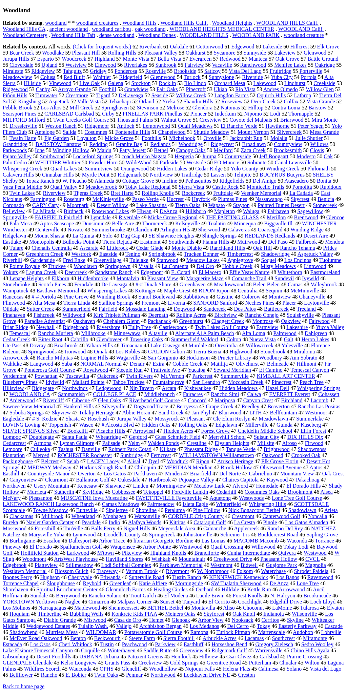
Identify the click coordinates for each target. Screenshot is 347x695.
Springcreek (162, 534)
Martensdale (271, 632)
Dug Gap (130, 236)
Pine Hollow (206, 510)
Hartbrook (159, 480)
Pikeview (132, 553)
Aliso (229, 608)
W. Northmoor (213, 571)
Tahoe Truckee (128, 382)
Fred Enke (74, 260)
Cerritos (270, 620)
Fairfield (108, 309)
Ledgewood (109, 388)
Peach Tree (312, 382)
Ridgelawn (14, 236)
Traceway (107, 571)
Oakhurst (196, 53)
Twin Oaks (106, 675)
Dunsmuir (93, 223)
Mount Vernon (253, 132)
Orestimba (226, 345)
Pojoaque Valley (196, 480)
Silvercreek (289, 132)
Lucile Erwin (210, 595)
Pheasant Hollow (278, 559)
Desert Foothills (53, 656)
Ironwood (75, 351)
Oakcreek (107, 376)
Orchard (204, 589)
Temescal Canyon (309, 370)
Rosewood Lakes (110, 211)
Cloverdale (21, 65)
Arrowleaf (144, 431)
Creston (246, 675)
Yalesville (292, 345)
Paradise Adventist (44, 321)
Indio (114, 522)
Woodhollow (163, 669)
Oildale (11, 309)
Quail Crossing (226, 547)
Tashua (65, 449)
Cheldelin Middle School (265, 431)
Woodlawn (85, 266)
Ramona (199, 632)
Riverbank (150, 46)
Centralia (248, 290)
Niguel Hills (136, 528)
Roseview (232, 101)
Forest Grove (215, 431)
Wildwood (74, 315)
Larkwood (78, 553)
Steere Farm (142, 638)
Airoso (289, 443)
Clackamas (21, 516)
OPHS (107, 669)
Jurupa (209, 156)
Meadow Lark (209, 486)
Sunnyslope (221, 77)
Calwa (254, 394)
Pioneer (198, 114)
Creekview (150, 663)
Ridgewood (15, 89)
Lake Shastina (151, 205)
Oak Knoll (243, 614)
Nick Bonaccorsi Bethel (254, 510)
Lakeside (272, 46)
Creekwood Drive (232, 559)
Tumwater (46, 95)
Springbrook (162, 254)
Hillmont (307, 364)
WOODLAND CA (29, 394)
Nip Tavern (141, 388)
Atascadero (296, 181)
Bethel (161, 150)
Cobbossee (123, 492)
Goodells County (122, 534)
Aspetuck (59, 101)
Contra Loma (285, 107)
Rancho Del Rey (285, 528)
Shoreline (146, 510)
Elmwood (105, 65)
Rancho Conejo (262, 315)
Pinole (270, 522)
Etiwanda (110, 577)
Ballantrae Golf (92, 480)
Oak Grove (287, 59)
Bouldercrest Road (278, 534)
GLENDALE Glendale (28, 663)
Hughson (50, 577)
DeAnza (168, 211)
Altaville (157, 333)
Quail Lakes (63, 168)
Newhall (45, 327)
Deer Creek (263, 101)
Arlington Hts (175, 229)
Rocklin (167, 83)
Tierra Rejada (117, 242)
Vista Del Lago (245, 71)
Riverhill (12, 260)
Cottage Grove (138, 181)
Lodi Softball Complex (126, 565)
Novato (75, 229)
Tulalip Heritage (97, 412)
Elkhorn (60, 278)
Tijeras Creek (88, 193)
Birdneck (74, 211)
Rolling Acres (191, 315)
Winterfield (228, 504)
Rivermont (177, 571)
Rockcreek (193, 193)
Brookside (185, 71)
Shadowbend (23, 632)
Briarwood (291, 120)
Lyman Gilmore (77, 443)
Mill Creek (81, 107)
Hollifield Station (40, 553)
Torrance (324, 541)
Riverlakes (135, 65)
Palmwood (285, 333)
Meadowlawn (273, 419)
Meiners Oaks (180, 614)
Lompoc (12, 437)
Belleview (14, 211)
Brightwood (276, 449)
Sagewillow (310, 211)
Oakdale (179, 46)
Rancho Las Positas (319, 406)
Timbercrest (240, 254)
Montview (280, 297)
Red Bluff (74, 77)
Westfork (81, 254)
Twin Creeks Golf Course (81, 120)
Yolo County (244, 168)
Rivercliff (53, 400)
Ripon (202, 461)
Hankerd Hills (78, 406)
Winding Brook (113, 297)
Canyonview (23, 480)
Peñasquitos (198, 181)
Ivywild (310, 278)
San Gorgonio (163, 358)
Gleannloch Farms (126, 589)
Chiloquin (145, 467)
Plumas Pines (232, 199)
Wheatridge (108, 437)
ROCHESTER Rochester (85, 455)
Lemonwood (156, 126)
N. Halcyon (282, 595)
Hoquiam (19, 614)
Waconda (297, 541)
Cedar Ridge (208, 168)
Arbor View (211, 620)
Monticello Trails (265, 187)
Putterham (260, 663)
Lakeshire (297, 327)
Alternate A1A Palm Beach (204, 333)
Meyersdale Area (176, 528)
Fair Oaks (167, 89)
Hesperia (184, 156)
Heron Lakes (315, 339)
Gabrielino (260, 473)
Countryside (238, 156)
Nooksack (242, 620)
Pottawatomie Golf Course (153, 632)
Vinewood (60, 83)
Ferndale (83, 284)
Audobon (303, 632)
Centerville (47, 229)
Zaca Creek (253, 150)
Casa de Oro (127, 620)
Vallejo (123, 626)
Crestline (197, 443)
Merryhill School (227, 437)
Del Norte (230, 473)
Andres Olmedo (280, 89)
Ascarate (89, 248)
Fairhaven (278, 211)
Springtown (117, 266)
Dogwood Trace (151, 406)
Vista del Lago (325, 669)
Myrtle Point (95, 175)
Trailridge (191, 175)
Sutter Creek (40, 309)
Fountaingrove (168, 382)
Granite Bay (129, 144)
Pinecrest (282, 382)
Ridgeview (43, 71)
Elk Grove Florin (279, 461)
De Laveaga (114, 284)
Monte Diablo (186, 248)
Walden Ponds (163, 443)
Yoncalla (317, 516)
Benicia (326, 199)
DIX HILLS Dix (305, 437)
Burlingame (22, 541)
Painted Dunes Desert (281, 205)
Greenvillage (108, 260)
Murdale (197, 345)
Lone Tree (308, 583)
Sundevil (284, 278)
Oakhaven (84, 321)
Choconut (253, 608)
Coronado (13, 205)
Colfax (291, 101)
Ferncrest (161, 455)
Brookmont (300, 492)
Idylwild (55, 382)
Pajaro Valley (17, 156)
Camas (295, 284)
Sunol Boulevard (156, 297)
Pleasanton (40, 498)
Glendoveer (109, 339)
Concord (197, 400)
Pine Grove (76, 297)
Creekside (324, 83)
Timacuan (131, 345)
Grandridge (15, 144)
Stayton (241, 205)
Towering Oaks (146, 339)
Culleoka (40, 449)
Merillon (276, 217)
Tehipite (242, 175)
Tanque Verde (241, 449)
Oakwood (272, 455)
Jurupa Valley (131, 419)
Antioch (126, 126)
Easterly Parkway (298, 626)
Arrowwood (292, 589)
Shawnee (115, 486)
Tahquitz (72, 71)
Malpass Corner (134, 602)
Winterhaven (122, 650)
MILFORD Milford (24, 120)
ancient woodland (68, 29)
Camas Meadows (120, 504)
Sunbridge (131, 455)
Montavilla (203, 608)
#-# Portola (44, 297)
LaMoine (282, 608)
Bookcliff (77, 431)
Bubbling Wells (86, 614)
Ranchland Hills (227, 248)
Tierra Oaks (187, 205)
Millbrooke (93, 333)
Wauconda (80, 669)
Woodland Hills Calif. (184, 23)
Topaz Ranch (40, 181)
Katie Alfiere (153, 583)
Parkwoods (15, 150)
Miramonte (315, 638)
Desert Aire (315, 236)
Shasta (72, 419)
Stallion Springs (116, 303)
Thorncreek (154, 223)
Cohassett (328, 394)
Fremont (150, 303)
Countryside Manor (48, 473)
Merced (41, 455)
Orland (146, 101)
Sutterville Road (146, 577)
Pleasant (196, 419)
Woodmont (34, 559)
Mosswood (14, 528)
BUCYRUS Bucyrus (282, 175)
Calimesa (268, 669)
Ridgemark (130, 175)
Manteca (258, 59)
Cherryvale (80, 577)
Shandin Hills (198, 101)
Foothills (151, 138)
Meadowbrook (101, 187)
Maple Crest (177, 290)
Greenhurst (191, 321)
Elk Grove (328, 46)
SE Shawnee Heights (171, 236)
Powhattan (46, 376)
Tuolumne (330, 260)
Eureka (10, 522)
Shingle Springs (219, 236)
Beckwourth (107, 638)
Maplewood (87, 608)
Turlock (192, 77)
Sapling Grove (322, 534)
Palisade (111, 443)
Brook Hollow (236, 467)
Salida (69, 132)
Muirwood (248, 242)
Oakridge (325, 65)
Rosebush (98, 419)
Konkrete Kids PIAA (134, 614)
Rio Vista (245, 89)
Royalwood (95, 370)
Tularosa (309, 608)
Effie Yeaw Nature (249, 272)
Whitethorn (290, 272)
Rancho (49, 675)
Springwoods (42, 351)
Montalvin (128, 278)
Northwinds (75, 388)
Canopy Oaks (191, 150)
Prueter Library (234, 358)
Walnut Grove (176, 120)
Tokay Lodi (295, 547)
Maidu (104, 150)
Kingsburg (29, 101)
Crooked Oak (306, 455)
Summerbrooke (108, 229)
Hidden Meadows (238, 388)
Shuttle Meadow (211, 132)
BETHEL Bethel (165, 608)
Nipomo (253, 114)
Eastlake (12, 242)
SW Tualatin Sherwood (236, 583)
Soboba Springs (26, 412)
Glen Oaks (109, 400)
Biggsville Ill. (279, 223)
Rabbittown (195, 297)
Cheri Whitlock (75, 644)
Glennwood (163, 77)
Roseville (155, 71)
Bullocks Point (78, 242)
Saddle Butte (157, 650)
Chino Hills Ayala (310, 650)
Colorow (251, 297)
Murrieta (36, 492)
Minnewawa (127, 333)
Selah (73, 461)
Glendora (202, 107)
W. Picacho (74, 181)
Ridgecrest (222, 144)
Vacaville (222, 65)
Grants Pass (117, 663)
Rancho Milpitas (55, 358)
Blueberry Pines (20, 382)
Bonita (324, 181)
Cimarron (98, 602)
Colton (233, 339)
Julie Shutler (309, 138)
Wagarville (128, 358)
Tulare (16, 248)
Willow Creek (191, 95)
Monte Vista (136, 59)
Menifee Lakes (290, 65)
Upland (49, 65)
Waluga (251, 211)
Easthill (11, 473)
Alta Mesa (44, 303)
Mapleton (224, 211)
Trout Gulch (142, 595)
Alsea (326, 492)
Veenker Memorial (261, 193)
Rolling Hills (122, 53)
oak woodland (150, 29)
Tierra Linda (76, 303)
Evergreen (200, 59)
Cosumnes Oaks (262, 492)
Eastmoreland (325, 272)
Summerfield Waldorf (194, 339)
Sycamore (225, 53)
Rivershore (108, 327)
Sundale (39, 595)
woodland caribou (111, 29)
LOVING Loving (22, 425)
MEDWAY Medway (49, 467)
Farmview (267, 327)
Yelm (134, 443)
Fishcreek (44, 315)
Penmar (134, 675)
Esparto (45, 59)
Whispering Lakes (107, 290)
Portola (309, 77)
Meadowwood (229, 284)
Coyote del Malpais (251, 120)
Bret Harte (122, 193)
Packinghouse (18, 461)
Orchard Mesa (230, 83)
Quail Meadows (195, 126)
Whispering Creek (22, 168)
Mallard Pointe (88, 382)
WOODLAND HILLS (204, 35)
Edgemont (152, 272)
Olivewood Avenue (281, 467)
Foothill (107, 89)
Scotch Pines (52, 284)
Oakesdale (129, 480)
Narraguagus (52, 608)
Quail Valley (63, 187)
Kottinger (145, 290)
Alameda (104, 181)
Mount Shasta (49, 236)
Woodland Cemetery (25, 35)
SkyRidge (93, 492)
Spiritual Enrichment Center (67, 589)
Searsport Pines (19, 114)
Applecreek (246, 528)
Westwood (315, 553)
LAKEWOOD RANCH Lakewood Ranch (48, 504)
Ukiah (220, 89)
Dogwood (184, 309)
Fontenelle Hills (132, 132)
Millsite (265, 443)
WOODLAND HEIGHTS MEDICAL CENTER (221, 29)
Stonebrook (272, 351)
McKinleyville (108, 199)
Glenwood (315, 53)
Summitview (99, 168)
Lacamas (254, 638)
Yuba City (281, 77)
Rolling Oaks (193, 425)
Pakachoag (307, 480)
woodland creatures (97, 23)
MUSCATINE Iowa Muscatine (94, 498)
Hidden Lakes (172, 168)
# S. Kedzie (44, 419)
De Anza (279, 583)
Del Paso (278, 242)
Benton (78, 638)
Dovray (38, 345)
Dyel (153, 461)
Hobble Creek (237, 266)
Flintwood (14, 303)
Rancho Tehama (297, 248)
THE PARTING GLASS (232, 217)
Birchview (225, 315)
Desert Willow (112, 205)
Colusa (47, 77)
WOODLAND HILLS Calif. (287, 23)
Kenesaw (87, 486)
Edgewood (242, 46)
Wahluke (12, 364)
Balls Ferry (103, 528)
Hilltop (255, 107)
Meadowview (17, 77)
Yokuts (10, 272)
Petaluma (175, 510)
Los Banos (287, 577)
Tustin (107, 644)
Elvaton (335, 608)
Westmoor (316, 412)
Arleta (331, 510)
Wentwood (190, 547)
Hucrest (175, 199)
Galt (288, 339)
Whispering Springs (319, 388)
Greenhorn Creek (44, 254)
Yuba (66, 364)
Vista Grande (321, 101)
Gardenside (42, 260)
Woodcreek (74, 59)
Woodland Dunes (157, 35)
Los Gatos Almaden (306, 522)
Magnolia (315, 565)
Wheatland (83, 516)
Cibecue (81, 400)
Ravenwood (320, 577)
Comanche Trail (249, 278)
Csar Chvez (238, 656)
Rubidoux (331, 187)
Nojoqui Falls (200, 669)
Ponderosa (126, 71)
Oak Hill (262, 248)
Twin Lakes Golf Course (221, 327)
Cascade (334, 626)
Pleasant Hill (86, 53)
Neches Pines (259, 303)
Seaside (159, 95)
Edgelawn (226, 425)
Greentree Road (224, 663)
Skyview (61, 412)
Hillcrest (299, 46)
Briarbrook (66, 345)
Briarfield (200, 473)
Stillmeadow (79, 565)
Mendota (334, 242)
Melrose (175, 107)
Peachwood (134, 644)
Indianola (273, 614)
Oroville (212, 138)
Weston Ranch (60, 126)
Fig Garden (56, 138)
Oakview (291, 321)
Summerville (235, 376)
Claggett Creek (227, 321)
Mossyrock (167, 419)
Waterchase (273, 571)
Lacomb (319, 400)
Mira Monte (324, 120)
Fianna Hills (215, 242)
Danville (90, 449)
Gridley (98, 71)
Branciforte (207, 553)
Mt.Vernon (172, 376)
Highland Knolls (168, 553)
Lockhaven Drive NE (207, 675)
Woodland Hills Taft (73, 35)
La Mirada (44, 211)
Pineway (12, 547)
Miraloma (304, 351)
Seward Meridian (232, 370)
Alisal (133, 461)
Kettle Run (259, 589)
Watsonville (147, 516)
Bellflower (21, 675)
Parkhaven (145, 473)
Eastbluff (193, 644)
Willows (319, 144)
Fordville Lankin (189, 492)
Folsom (245, 571)
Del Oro (205, 266)
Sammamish (71, 394)
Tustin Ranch (186, 577)
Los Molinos (16, 608)
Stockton (141, 83)
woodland (55, 23)
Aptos (315, 467)
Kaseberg (311, 425)
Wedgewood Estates (48, 626)
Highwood (240, 351)
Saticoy (212, 71)
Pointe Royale (24, 266)
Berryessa (187, 406)
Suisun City (266, 437)
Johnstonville (197, 534)
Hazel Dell (277, 388)
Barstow (317, 107)
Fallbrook (306, 242)
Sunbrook (165, 65)
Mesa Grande (324, 132)
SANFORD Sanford (215, 303)
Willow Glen (319, 89)
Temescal (19, 333)
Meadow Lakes (203, 260)
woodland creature (304, 35)
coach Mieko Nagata (144, 156)
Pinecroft (196, 89)
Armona (43, 443)
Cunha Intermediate (248, 553)
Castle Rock (225, 187)
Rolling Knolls (158, 193)
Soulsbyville (300, 315)
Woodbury (270, 358)
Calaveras (239, 229)
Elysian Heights (232, 443)
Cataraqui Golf (209, 522)
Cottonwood (209, 46)
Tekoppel (153, 492)
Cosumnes (95, 132)
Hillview (208, 656)
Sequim (274, 290)
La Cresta (244, 522)
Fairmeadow (161, 504)
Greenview (191, 650)
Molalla (278, 138)
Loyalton (87, 138)
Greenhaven (193, 284)
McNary (12, 498)
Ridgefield (130, 77)
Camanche (214, 528)
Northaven (14, 486)
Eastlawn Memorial (58, 290)
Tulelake (138, 260)
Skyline (295, 620)
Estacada (12, 644)
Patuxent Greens (145, 656)
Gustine (225, 297)
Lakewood (265, 83)
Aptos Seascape (57, 223)
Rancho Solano (104, 595)
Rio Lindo (195, 83)
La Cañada (301, 193)
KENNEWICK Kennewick (238, 577)
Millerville (256, 425)
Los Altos (51, 107)
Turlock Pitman (233, 632)
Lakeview (284, 53)
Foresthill (45, 528)
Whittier (102, 77)
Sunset (167, 602)
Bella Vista (169, 59)
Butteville (87, 510)
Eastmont (150, 242)
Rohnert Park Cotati (129, 449)
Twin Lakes (22, 193)
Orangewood (135, 168)
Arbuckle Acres (220, 638)
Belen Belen (266, 284)
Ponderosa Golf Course (49, 370)
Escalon (52, 541)
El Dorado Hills (303, 486)
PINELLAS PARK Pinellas (152, 114)
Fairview (194, 65)
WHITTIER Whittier (57, 162)
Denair (137, 364)
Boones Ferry (17, 577)
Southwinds (182, 242)
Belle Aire (123, 223)
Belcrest (50, 461)
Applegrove (240, 260)
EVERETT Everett (289, 394)
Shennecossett (123, 608)
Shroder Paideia (311, 571)
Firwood (314, 443)
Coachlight (250, 602)
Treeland (306, 309)
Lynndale (100, 217)
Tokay (263, 626)
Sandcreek (214, 309)
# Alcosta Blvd (118, 425)
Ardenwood (22, 400)
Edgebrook (14, 565)
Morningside (189, 583)
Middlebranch (159, 394)
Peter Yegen (310, 126)
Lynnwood (84, 534)
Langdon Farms (232, 95)
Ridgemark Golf (229, 650)
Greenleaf (120, 583)
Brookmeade (317, 595)
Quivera (287, 553)
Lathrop (302, 95)
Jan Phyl (201, 412)
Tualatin (217, 223)
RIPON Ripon (214, 290)
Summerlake (310, 419)
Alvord (240, 486)
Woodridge (191, 144)
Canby (43, 89)
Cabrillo (79, 339)
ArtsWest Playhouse (76, 559)
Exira (158, 364)
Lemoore (12, 449)
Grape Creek (219, 406)
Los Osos (40, 644)
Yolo (107, 236)
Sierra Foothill (179, 638)
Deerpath (158, 315)
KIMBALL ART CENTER (286, 376)
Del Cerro (238, 626)
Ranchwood (253, 65)
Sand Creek (171, 412)
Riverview (54, 193)
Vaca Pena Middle (22, 187)
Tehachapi (120, 101)
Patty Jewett (132, 150)
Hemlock (181, 656)
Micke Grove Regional (173, 217)
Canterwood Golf (282, 516)
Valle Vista (89, 101)
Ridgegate (43, 388)
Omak (100, 351)
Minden (173, 473)
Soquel (268, 260)
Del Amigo (264, 181)
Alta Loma (253, 333)
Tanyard (191, 602)
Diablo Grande (60, 620)
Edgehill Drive (286, 602)
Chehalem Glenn (121, 321)
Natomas (230, 107)
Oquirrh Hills (271, 95)
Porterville (310, 71)
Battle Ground (322, 59)
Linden (140, 486)
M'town (105, 553)
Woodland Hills (139, 23)
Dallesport (79, 541)
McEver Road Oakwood (35, 638)
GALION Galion (166, 351)
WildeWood (138, 162)
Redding (98, 144)
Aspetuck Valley (315, 254)
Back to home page (23, 686)
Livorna (176, 303)
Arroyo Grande (74, 89)
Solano (294, 669)
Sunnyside (254, 53)
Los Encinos (297, 260)
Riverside (252, 77)
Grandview (136, 89)
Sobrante (257, 162)
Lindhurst (294, 83)
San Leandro (206, 382)
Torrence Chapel (21, 583)
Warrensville (268, 650)
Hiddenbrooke (92, 278)
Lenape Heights (26, 278)
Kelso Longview (79, 663)
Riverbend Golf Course (154, 400)
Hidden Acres (178, 431)
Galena (115, 83)
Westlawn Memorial (25, 571)
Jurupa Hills (16, 59)
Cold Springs (184, 663)
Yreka (168, 101)
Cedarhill (226, 492)
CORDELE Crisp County (196, 516)
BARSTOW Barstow (58, 144)
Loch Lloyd (322, 602)
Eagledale (13, 419)
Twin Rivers (139, 376)
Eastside (108, 254)
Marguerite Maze (204, 278)
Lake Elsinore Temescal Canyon (38, 650)
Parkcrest (202, 376)
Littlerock (117, 248)
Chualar (288, 663)
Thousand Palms (135, 120)
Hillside (32, 83)
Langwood (41, 364)
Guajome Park (281, 565)
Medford (223, 150)
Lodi (275, 114)
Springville (15, 217)
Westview (76, 65)
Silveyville (113, 406)
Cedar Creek (16, 339)
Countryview (288, 144)
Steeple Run (129, 370)
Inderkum (225, 114)
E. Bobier (75, 675)
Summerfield (76, 309)
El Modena (176, 595)
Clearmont (56, 480)
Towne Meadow (50, 510)
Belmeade (278, 364)
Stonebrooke (16, 284)
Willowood (263, 547)
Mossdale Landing (145, 309)
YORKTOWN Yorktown (30, 602)
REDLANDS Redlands (270, 236)
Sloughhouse (61, 583)
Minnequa (245, 223)
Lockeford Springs (93, 156)
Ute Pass (12, 345)
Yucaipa (197, 370)
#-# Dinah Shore (153, 284)
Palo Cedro (15, 162)
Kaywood (277, 480)
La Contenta (175, 266)
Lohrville (331, 632)
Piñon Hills (15, 95)
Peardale (91, 522)
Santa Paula (74, 437)
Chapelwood (172, 132)
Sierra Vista (191, 187)
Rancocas (13, 297)
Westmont (221, 565)
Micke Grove (119, 138)
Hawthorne (277, 126)
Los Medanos (204, 626)
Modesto (306, 156)
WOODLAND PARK (255, 35)
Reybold (92, 583)
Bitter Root (50, 339)
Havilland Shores (124, 559)
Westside (196, 162)
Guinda (284, 425)
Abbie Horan (136, 412)
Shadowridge (275, 254)
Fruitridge (280, 71)
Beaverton (278, 406)
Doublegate (41, 437)
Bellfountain (283, 412)
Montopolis (41, 242)
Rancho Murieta (55, 333)
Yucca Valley (330, 327)
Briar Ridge (15, 327)
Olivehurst (247, 364)
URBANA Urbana (99, 656)
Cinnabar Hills (58, 175)
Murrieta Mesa (62, 632)
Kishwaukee (197, 388)
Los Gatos (115, 473)
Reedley (250, 406)
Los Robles (127, 351)
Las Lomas (213, 541)
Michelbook (182, 138)
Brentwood (306, 217)
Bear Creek (21, 53)
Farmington (43, 199)
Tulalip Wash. (93, 626)
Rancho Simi (225, 394)
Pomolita (302, 187)
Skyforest (214, 614)
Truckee (57, 266)
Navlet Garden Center (50, 522)
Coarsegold (270, 229)
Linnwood (315, 266)
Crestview (211, 120)
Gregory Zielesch (274, 644)
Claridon (142, 229)
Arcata (169, 388)
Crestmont (243, 516)
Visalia (146, 266)
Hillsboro (195, 211)
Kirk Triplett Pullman (116, 315)
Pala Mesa (20, 223)
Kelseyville (187, 223)
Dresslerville (23, 126)
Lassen (218, 175)
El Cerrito (219, 602)
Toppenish (59, 425)
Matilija (219, 364)
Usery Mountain (51, 486)
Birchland (291, 400)
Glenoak (181, 620)
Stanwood (167, 260)
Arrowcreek (15, 358)
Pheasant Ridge (201, 449)
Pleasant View (162, 278)
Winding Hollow (71, 150)
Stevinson (147, 107)
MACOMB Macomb (256, 541)
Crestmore (76, 95)
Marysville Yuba (46, 534)
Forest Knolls (247, 595)
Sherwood (209, 229)
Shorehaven (15, 589)
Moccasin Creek (245, 382)
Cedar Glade (149, 248)
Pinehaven (14, 315)
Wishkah (160, 559)
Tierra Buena (207, 351)
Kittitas (177, 522)
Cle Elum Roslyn (231, 419)
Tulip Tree (139, 327)
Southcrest (283, 638)
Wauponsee (122, 547)
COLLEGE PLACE (114, 394)
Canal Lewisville (293, 162)
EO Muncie (226, 162)
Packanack (159, 321)
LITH (255, 412)
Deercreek (76, 272)
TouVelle (73, 528)
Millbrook (52, 516)
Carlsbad (269, 656)
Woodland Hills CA (24, 29)
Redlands (160, 144)
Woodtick (177, 461)
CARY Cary (45, 205)
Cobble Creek (187, 364)
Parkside (169, 162)
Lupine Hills (94, 358)
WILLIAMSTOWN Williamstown (216, 455)
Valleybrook (323, 284)
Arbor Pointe (157, 547)
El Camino (271, 370)
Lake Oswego (165, 345)
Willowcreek (259, 345)
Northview (161, 175)
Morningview (171, 486)
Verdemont (14, 376)
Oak (328, 156)
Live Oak (89, 83)
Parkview (165, 644)
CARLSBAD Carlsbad (69, 114)
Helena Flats (236, 669)
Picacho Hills (110, 431)
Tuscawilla (77, 376)
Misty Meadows (278, 266)
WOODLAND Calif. (301, 29)
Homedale (267, 486)
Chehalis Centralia (52, 248)
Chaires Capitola (240, 480)
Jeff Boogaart (273, 156)
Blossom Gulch (71, 571)
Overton (87, 473)
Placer (289, 303)
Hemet (156, 620)
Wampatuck (15, 290)
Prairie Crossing (304, 656)
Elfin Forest (313, 431)
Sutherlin (64, 492)
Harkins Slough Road (103, 467)
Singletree (117, 510)
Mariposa (225, 400)
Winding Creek (282, 168)
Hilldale (230, 589)
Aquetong (220, 498)
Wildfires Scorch (42, 669)
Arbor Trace (112, 541)
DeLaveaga (131, 95)
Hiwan (144, 211)
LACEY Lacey (103, 461)
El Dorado (40, 547)
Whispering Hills (267, 504)
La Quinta (83, 236)
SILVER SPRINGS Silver (31, 431)
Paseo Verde (145, 199)
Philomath (318, 168)
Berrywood (68, 595)
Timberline (50, 614)
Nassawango (269, 199)
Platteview (46, 565)
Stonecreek (325, 205)
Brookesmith (288, 150)
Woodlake (53, 53)
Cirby (108, 114)
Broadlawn (254, 144)
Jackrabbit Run (246, 138)
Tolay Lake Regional (148, 187)
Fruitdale (223, 193)
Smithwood (52, 156)
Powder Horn (103, 162)
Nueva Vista (262, 339)
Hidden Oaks (156, 425)
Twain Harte (22, 138)
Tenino (132, 254)
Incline (169, 181)
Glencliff (131, 669)
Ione (39, 150)
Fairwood (319, 321)
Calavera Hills (18, 175)
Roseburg (74, 199)
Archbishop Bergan (160, 626)
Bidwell (249, 565)
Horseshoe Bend (229, 644)
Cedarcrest (14, 443)
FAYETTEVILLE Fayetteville (169, 498)
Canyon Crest (258, 400)
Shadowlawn (302, 510)
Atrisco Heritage (235, 461)
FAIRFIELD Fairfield (58, 217)
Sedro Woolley (317, 644)
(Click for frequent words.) (102, 46)
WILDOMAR (101, 632)
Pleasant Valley (161, 53)
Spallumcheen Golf (81, 547)
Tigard (103, 95)
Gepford (138, 437)
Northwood (163, 675)
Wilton (312, 663)
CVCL (312, 559)
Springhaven (115, 107)
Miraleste (13, 71)
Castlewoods (173, 327)
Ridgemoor (97, 126)
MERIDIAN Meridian (188, 467)
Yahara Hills (99, 345)
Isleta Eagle (195, 504)
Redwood (230, 59)
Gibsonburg (15, 656)
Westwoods (251, 498)
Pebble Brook (18, 107)
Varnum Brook (142, 571)
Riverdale (129, 217)
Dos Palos (245, 309)
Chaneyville (312, 297)
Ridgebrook (75, 327)
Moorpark (77, 205)
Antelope (45, 132)
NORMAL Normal (101, 364)
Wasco (86, 425)
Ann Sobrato (303, 358)
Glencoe (335, 217)
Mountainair (192, 559)
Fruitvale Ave (165, 370)
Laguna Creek (41, 272)
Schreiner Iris (235, 534)
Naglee (72, 602)
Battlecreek (276, 309)
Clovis (317, 150)
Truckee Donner (201, 254)
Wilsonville (304, 614)
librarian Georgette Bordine (163, 541)
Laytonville (316, 303)
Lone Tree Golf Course (297, 498)
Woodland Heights (232, 23)
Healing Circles (171, 589)
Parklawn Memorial (181, 565)
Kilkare (168, 449)
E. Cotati (180, 272)
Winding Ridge (307, 229)
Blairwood (229, 412)
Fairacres (193, 394)
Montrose (262, 321)
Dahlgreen (316, 333)
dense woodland (117, 35)
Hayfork (201, 199)
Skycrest (300, 199)
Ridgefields (231, 181)
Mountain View (297, 473)
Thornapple (300, 114)
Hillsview (13, 388)
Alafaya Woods (144, 522)
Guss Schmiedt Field (177, 437)
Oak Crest (333, 473)
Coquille (90, 650)
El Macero (210, 272)
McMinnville (304, 290)
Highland (105, 59)
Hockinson (198, 358)
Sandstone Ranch (114, 272)
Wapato (216, 205)
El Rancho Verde (239, 126)
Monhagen (114, 516)
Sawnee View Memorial (29, 406)
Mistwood (95, 620)
